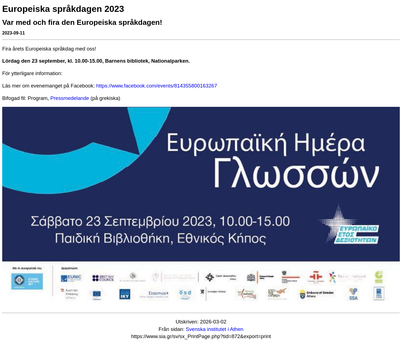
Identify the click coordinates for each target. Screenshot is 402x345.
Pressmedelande (69, 98)
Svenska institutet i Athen (214, 329)
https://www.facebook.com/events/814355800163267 (156, 86)
